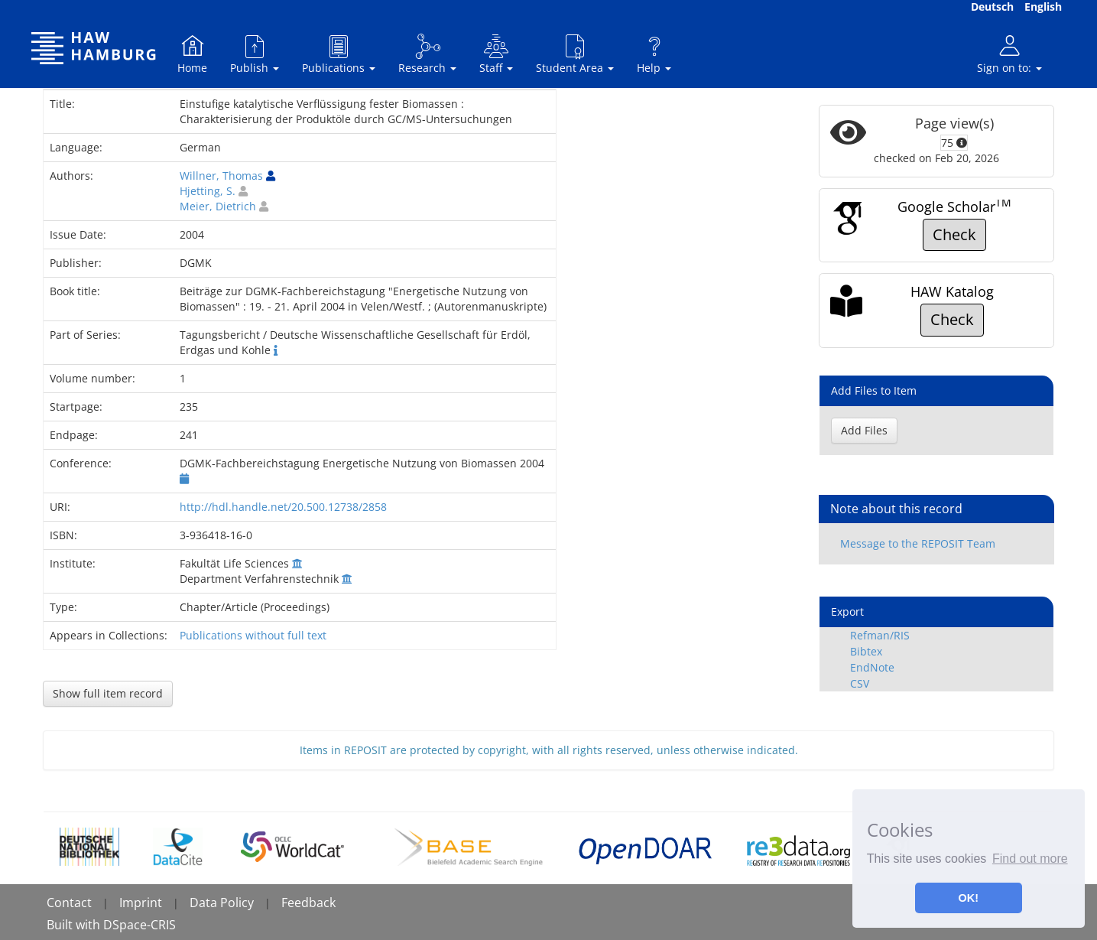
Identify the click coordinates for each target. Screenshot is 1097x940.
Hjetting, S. (207, 191)
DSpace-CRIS (139, 924)
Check (954, 234)
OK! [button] (969, 898)
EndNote (872, 667)
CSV (859, 683)
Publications (338, 54)
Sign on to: (1009, 54)
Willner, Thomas (221, 175)
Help (654, 54)
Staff (496, 54)
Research (427, 54)
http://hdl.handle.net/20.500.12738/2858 (283, 506)
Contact (69, 902)
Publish (254, 54)
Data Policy (222, 902)
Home (192, 54)
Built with (75, 924)
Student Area (575, 54)
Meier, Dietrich (218, 206)
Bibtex (866, 651)
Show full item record (108, 693)
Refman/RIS (880, 635)
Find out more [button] (1030, 858)
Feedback (308, 902)
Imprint (140, 902)
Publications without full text (253, 635)
